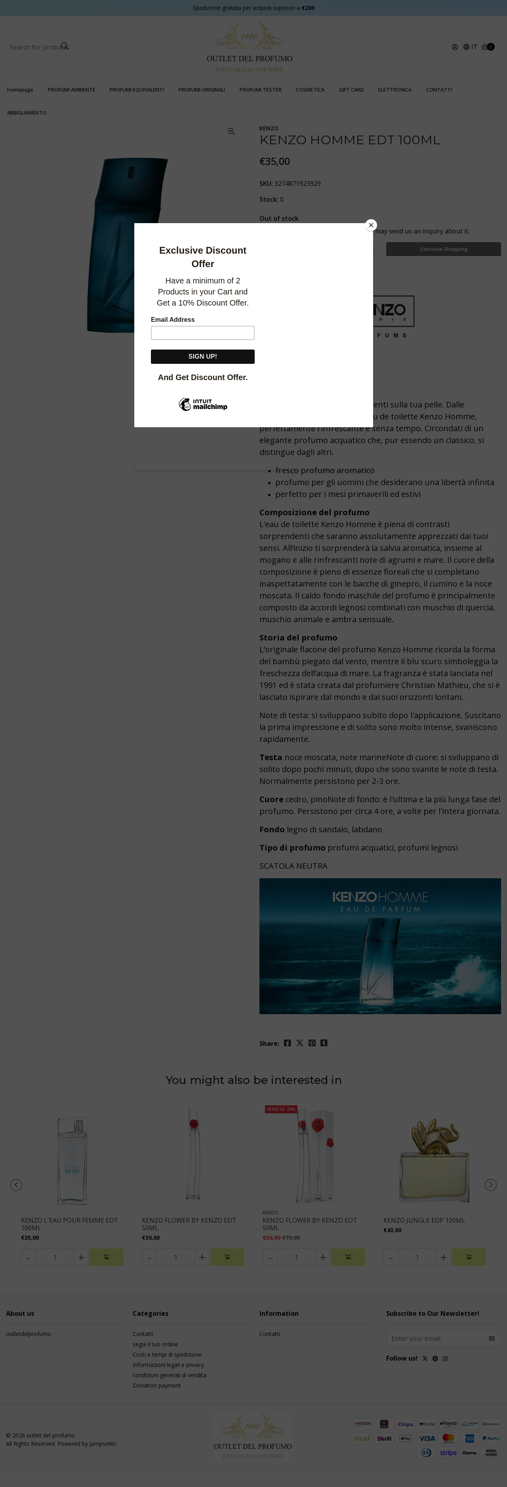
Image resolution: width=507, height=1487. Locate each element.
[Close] (371, 225)
